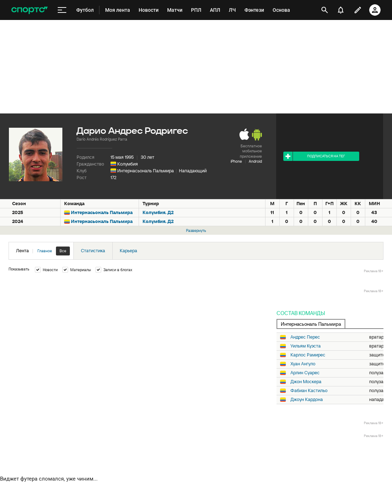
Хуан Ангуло (302, 364)
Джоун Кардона (306, 399)
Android (255, 161)
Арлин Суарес (305, 373)
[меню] (62, 10)
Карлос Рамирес (307, 355)
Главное (44, 250)
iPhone (236, 161)
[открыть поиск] (324, 10)
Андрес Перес (305, 337)
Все (63, 250)
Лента (43, 251)
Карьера (128, 251)
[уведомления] (340, 10)
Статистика (93, 251)
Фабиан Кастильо (308, 391)
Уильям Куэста (305, 346)
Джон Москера (305, 382)
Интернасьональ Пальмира (145, 171)
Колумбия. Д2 (158, 212)
